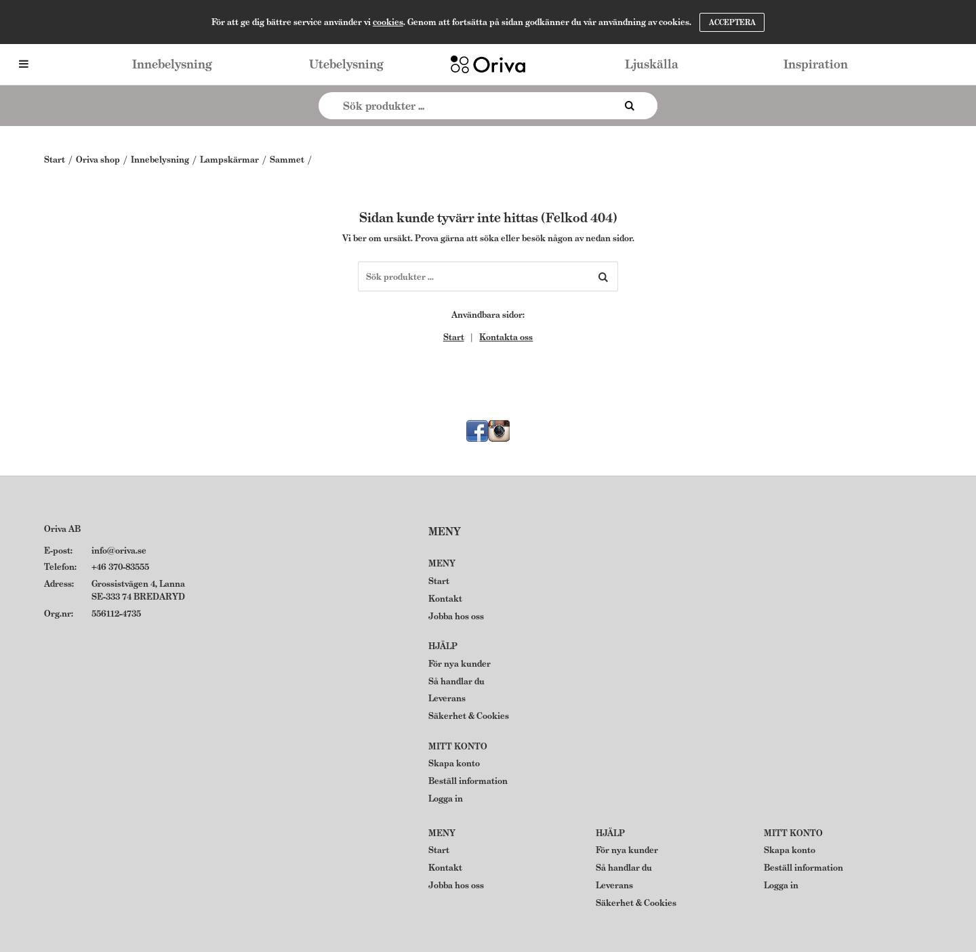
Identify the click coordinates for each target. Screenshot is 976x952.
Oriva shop (98, 159)
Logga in (445, 798)
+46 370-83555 (120, 567)
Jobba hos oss (456, 616)
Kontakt (445, 598)
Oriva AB (62, 529)
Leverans (447, 698)
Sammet (287, 159)
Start (54, 159)
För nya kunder (459, 663)
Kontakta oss (506, 337)
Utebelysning (346, 64)
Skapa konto (454, 763)
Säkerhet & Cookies (468, 716)
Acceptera (732, 22)
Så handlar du (456, 681)
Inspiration (816, 64)
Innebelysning (172, 64)
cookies (388, 22)
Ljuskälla (651, 64)
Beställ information (468, 781)
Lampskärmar (229, 159)
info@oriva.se (119, 550)
